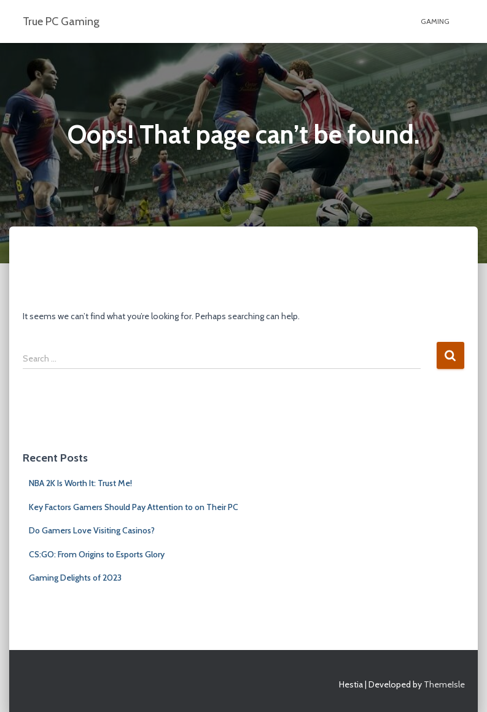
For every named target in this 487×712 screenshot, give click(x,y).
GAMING (435, 21)
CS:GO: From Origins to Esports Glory (97, 554)
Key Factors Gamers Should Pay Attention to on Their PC (133, 507)
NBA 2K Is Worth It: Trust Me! (80, 483)
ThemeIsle (444, 684)
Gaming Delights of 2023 (75, 577)
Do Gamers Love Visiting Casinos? (92, 530)
